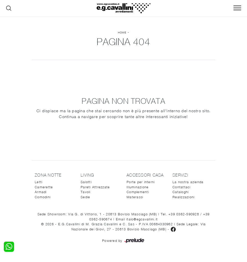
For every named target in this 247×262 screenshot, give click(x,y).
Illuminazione (138, 187)
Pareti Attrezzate (95, 187)
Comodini (43, 197)
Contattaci (181, 187)
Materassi (135, 197)
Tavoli (86, 192)
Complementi (138, 192)
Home (122, 32)
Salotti (86, 182)
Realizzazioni (183, 197)
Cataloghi (180, 192)
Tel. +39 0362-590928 (180, 214)
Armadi (41, 192)
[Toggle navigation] (237, 8)
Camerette (44, 187)
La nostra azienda (187, 182)
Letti (38, 182)
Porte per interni (141, 182)
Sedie (85, 197)
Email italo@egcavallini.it (137, 219)
